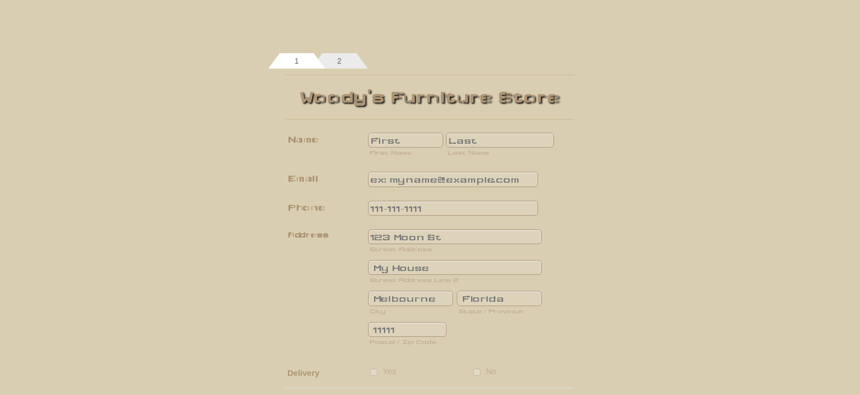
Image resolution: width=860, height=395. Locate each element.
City (378, 311)
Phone (306, 207)
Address (308, 235)
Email (302, 178)
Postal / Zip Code (403, 341)
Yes (389, 371)
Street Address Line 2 (414, 279)
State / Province (491, 311)
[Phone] (453, 208)
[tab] (297, 61)
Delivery (303, 372)
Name (303, 139)
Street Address (401, 249)
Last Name (468, 152)
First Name (391, 152)
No (491, 371)
